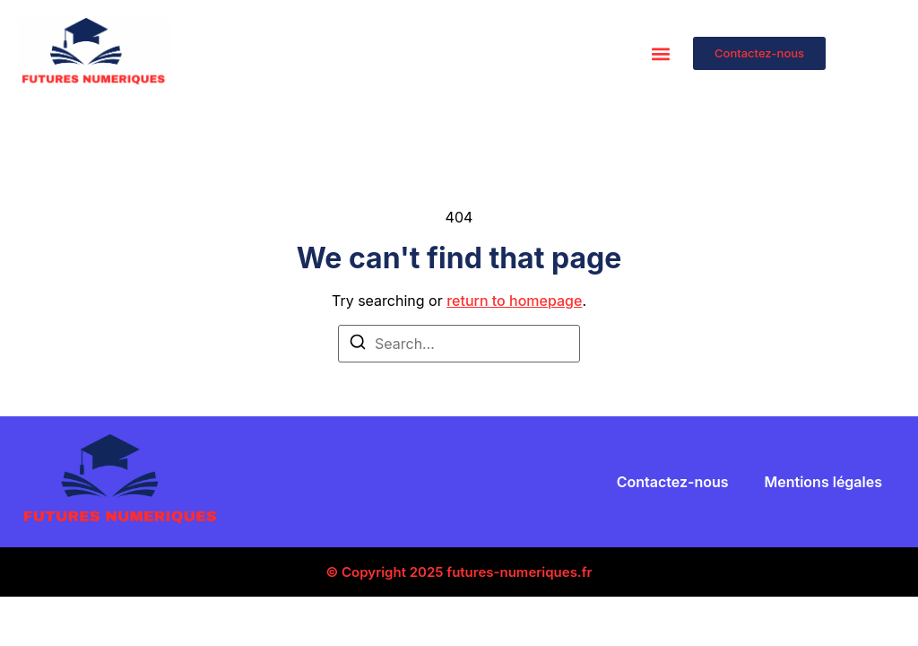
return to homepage (514, 301)
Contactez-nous (673, 482)
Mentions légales (823, 482)
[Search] (357, 344)
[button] (660, 53)
